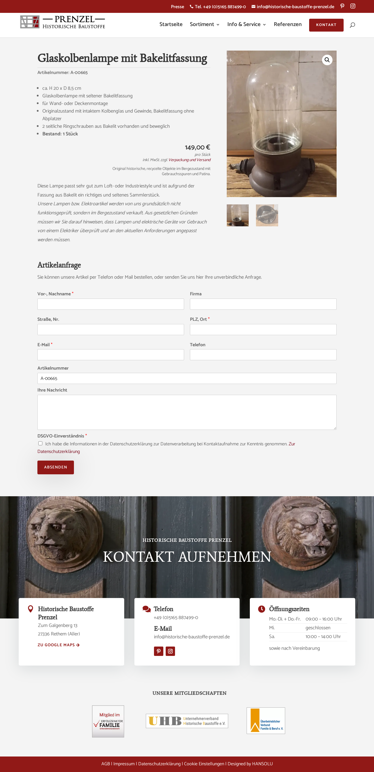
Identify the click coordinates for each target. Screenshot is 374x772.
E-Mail (45, 345)
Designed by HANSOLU (250, 764)
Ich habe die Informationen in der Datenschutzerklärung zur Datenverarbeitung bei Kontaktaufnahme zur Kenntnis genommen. (166, 448)
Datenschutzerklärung (159, 764)
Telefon (197, 345)
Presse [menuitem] (177, 8)
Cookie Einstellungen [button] (204, 764)
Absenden (55, 467)
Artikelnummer (53, 369)
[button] (327, 60)
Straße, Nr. (48, 320)
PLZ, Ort (200, 320)
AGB (105, 764)
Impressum (124, 764)
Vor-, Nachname (55, 294)
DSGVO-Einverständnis (62, 436)
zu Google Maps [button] (56, 645)
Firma (196, 294)
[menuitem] (342, 8)
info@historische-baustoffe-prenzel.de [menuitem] (293, 8)
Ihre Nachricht (52, 390)
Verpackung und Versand (189, 160)
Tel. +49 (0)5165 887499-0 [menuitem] (218, 8)
